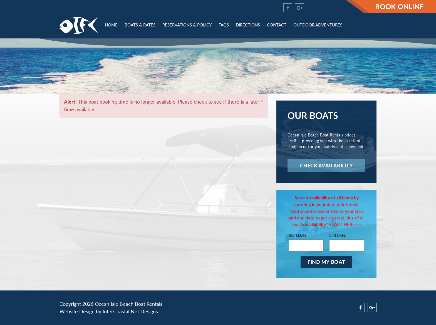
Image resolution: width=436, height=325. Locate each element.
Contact (276, 24)
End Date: (337, 235)
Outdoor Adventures (317, 24)
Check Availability (326, 165)
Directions (248, 24)
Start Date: (298, 235)
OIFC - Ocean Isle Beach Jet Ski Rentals (79, 25)
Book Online (399, 6)
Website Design (77, 311)
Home (111, 24)
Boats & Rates (140, 24)
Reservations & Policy (187, 24)
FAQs (224, 24)
